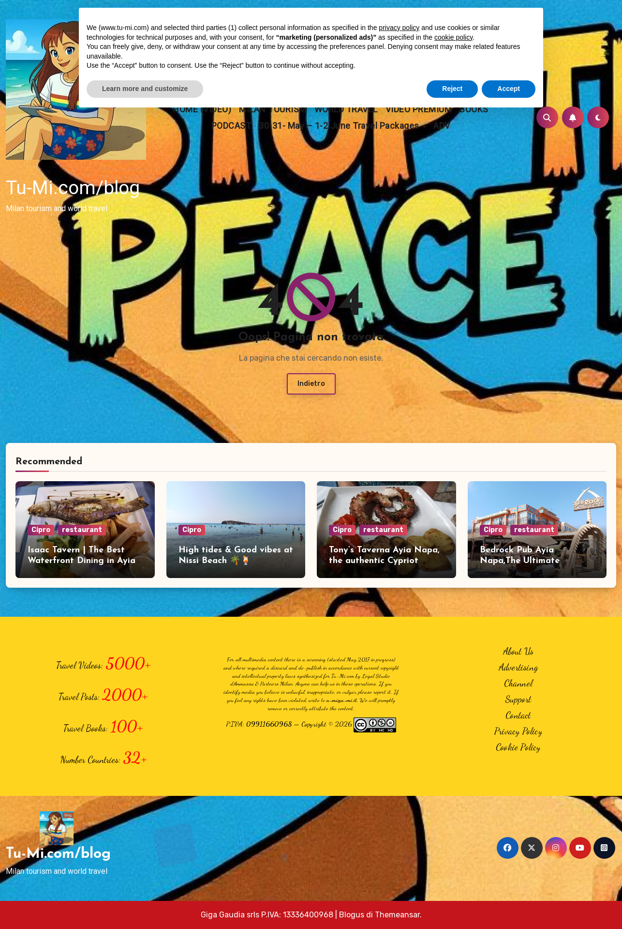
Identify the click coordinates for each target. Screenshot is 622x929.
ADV (441, 126)
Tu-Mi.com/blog (73, 188)
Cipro (40, 530)
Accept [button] (508, 88)
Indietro (311, 384)
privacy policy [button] (399, 27)
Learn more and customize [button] (145, 88)
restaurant (82, 530)
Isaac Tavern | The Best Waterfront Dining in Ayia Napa (81, 561)
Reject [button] (452, 88)
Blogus (351, 914)
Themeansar (397, 914)
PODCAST (231, 126)
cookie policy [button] (453, 37)
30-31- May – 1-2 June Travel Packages (340, 126)
